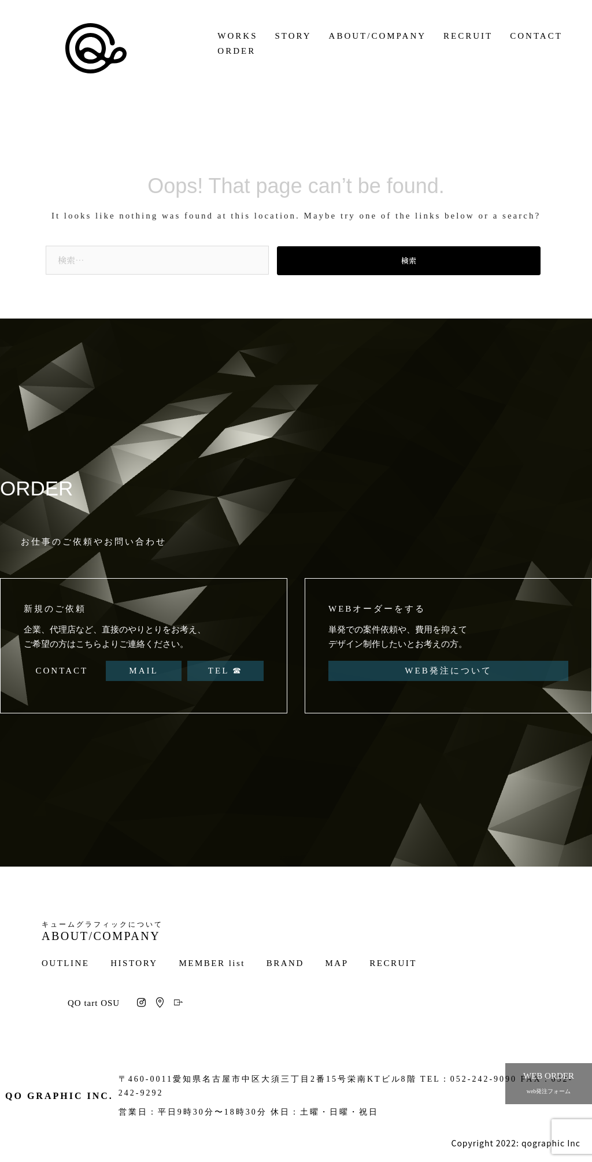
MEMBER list (212, 963)
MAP (337, 963)
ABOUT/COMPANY (377, 35)
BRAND (285, 963)
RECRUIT (468, 35)
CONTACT (536, 35)
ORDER (236, 50)
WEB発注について (448, 670)
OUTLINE (65, 963)
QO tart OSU (94, 1003)
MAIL (143, 670)
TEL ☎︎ (225, 670)
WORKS (237, 35)
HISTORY (133, 963)
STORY (293, 35)
